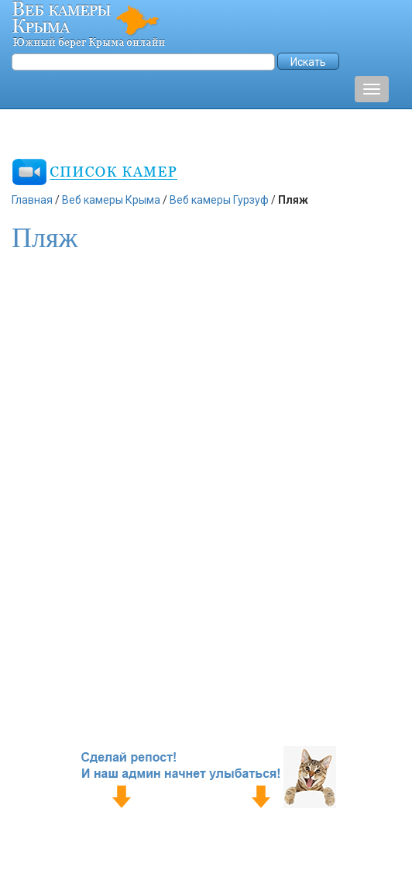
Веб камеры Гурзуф (219, 200)
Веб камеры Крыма (111, 200)
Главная (32, 200)
